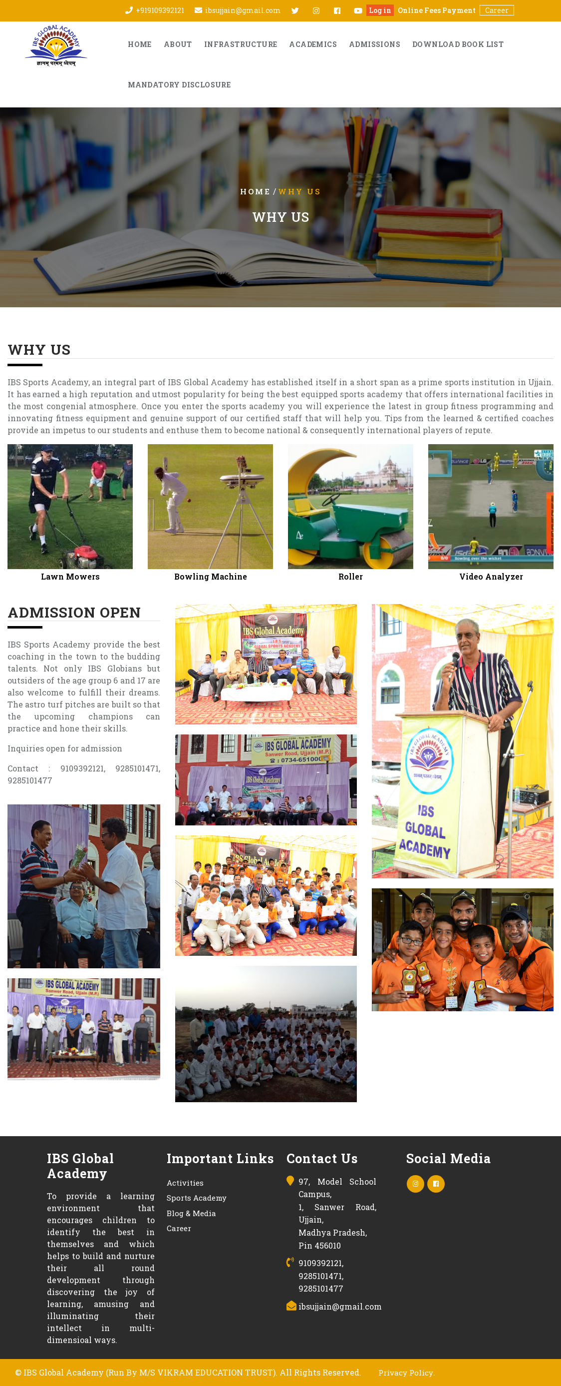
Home (140, 44)
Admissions (374, 44)
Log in (380, 10)
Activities (185, 1183)
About (178, 44)
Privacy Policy (405, 1373)
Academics (313, 44)
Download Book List (458, 44)
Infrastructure (241, 44)
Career (497, 10)
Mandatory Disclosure (179, 84)
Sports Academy (197, 1198)
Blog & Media (191, 1213)
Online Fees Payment (437, 10)
